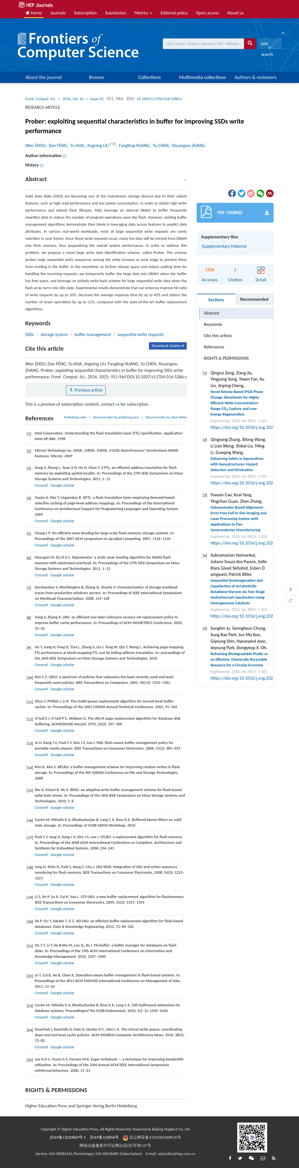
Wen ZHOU (35, 145)
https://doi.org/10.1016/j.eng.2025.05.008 (249, 427)
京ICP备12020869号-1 (68, 1137)
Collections (149, 77)
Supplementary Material (223, 246)
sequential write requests (140, 334)
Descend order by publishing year (116, 417)
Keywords (213, 324)
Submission (115, 13)
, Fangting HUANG (133, 145)
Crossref (41, 485)
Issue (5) (97, 98)
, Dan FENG (56, 145)
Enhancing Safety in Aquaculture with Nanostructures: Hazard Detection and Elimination (236, 464)
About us (235, 13)
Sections (216, 299)
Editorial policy (174, 13)
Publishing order (75, 417)
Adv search (267, 45)
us (117, 404)
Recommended (254, 299)
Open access (207, 13)
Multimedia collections (202, 77)
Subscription (85, 13)
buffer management (92, 334)
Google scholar (62, 485)
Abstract (211, 313)
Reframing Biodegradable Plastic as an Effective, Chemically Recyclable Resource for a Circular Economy (239, 659)
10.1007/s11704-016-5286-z (159, 98)
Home (34, 13)
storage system (54, 334)
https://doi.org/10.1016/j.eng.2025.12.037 (249, 616)
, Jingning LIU (97, 145)
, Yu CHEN (159, 145)
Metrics (143, 13)
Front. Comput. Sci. (40, 98)
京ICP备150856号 (104, 1137)
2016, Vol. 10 (73, 98)
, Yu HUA (75, 145)
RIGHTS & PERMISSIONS (226, 358)
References (214, 347)
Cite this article (218, 335)
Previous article (86, 390)
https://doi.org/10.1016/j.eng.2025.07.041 (249, 543)
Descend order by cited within (166, 417)
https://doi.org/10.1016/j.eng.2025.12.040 (249, 678)
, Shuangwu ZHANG (187, 145)
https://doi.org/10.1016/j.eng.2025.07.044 (249, 483)
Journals (58, 13)
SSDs (29, 334)
